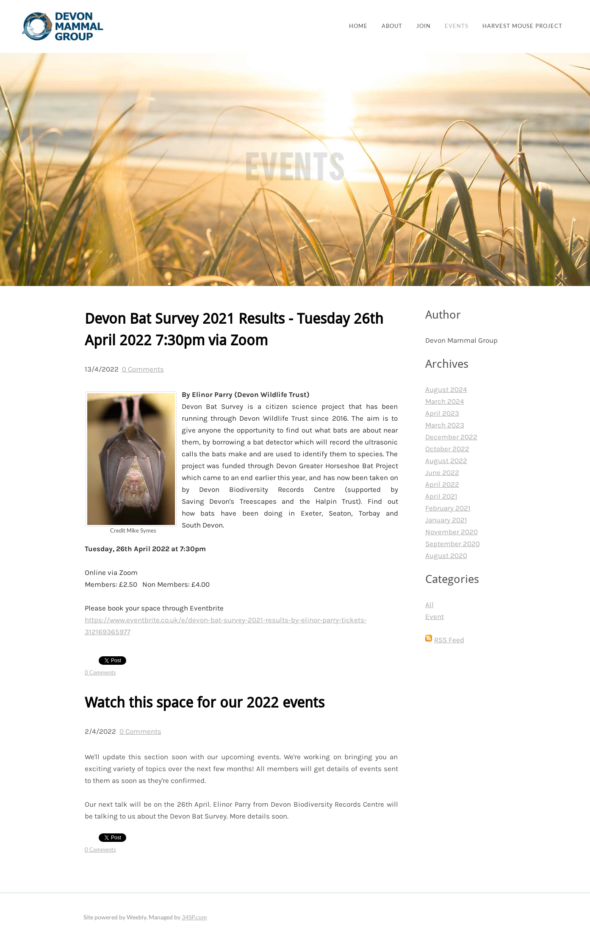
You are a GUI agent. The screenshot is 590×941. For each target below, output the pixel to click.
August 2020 (446, 555)
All (429, 604)
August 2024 (446, 389)
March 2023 (444, 425)
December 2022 (451, 437)
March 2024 (444, 401)
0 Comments (143, 369)
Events (456, 26)
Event (434, 616)
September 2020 (452, 543)
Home (358, 26)
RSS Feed (449, 640)
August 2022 (446, 460)
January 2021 (446, 520)
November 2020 (451, 531)
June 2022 (442, 472)
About (392, 26)
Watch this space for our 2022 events (204, 703)
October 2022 (447, 448)
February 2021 (448, 508)
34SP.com (194, 917)
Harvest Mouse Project (522, 26)
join (423, 26)
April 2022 (442, 484)
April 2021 (441, 496)
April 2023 (442, 413)
